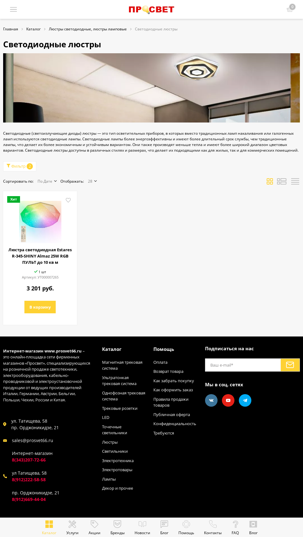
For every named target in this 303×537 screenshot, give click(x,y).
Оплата (160, 362)
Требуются (163, 433)
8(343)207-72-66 (29, 460)
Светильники (115, 451)
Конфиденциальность (174, 423)
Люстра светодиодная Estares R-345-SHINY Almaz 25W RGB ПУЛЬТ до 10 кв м (40, 256)
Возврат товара (168, 371)
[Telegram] (245, 400)
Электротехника (118, 460)
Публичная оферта (171, 414)
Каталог (111, 349)
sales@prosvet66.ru (32, 440)
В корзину (40, 307)
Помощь (163, 349)
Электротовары (117, 469)
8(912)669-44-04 (29, 499)
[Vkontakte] (211, 400)
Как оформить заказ (173, 390)
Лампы (109, 479)
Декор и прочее (117, 488)
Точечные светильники (114, 430)
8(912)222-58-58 (29, 479)
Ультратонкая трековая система (119, 381)
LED (105, 417)
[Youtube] (228, 400)
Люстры (110, 442)
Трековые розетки (119, 408)
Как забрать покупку (173, 380)
